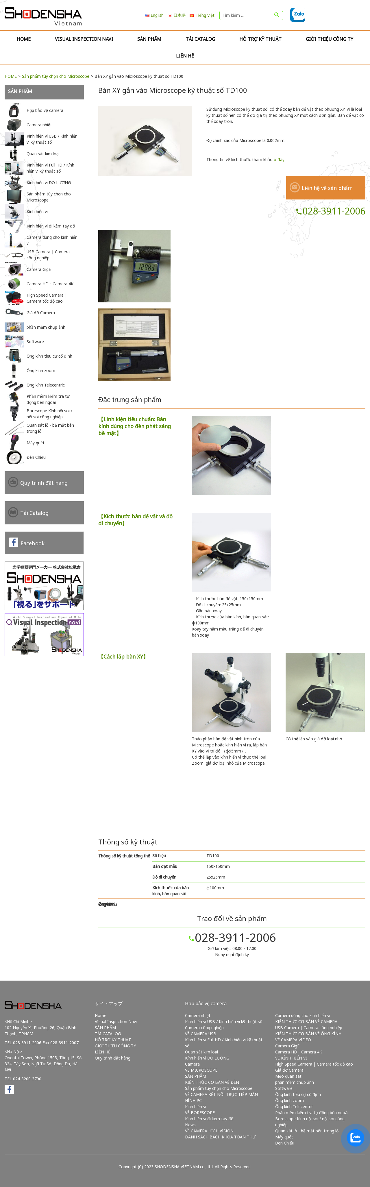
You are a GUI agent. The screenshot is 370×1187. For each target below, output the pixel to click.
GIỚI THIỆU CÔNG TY (329, 39)
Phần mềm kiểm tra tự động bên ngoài (311, 1112)
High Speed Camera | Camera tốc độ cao (314, 1064)
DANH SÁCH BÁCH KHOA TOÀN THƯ (220, 1137)
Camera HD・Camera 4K (298, 1052)
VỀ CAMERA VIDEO (293, 1039)
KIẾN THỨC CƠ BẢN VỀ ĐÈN (212, 1082)
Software (284, 1088)
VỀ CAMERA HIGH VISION (209, 1131)
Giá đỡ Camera (289, 1070)
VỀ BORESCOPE (200, 1112)
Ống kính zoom (289, 1100)
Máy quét (284, 1137)
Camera (192, 1064)
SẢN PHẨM (149, 39)
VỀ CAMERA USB (200, 1033)
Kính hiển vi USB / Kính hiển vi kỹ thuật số (223, 1021)
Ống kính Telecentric (294, 1106)
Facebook (33, 543)
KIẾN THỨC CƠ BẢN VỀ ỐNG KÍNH (308, 1033)
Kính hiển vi (195, 1106)
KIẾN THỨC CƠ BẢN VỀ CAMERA (306, 1021)
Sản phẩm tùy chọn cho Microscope (55, 76)
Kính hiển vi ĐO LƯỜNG (207, 1058)
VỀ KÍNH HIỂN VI (291, 1058)
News (190, 1124)
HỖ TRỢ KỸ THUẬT (260, 39)
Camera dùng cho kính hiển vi (302, 1015)
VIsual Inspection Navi (84, 39)
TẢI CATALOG (200, 39)
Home (24, 39)
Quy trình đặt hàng (44, 482)
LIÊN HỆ (185, 56)
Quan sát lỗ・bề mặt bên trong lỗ (306, 1131)
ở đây (279, 159)
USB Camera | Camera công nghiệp (308, 1027)
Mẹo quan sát (288, 1076)
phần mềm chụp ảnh (294, 1082)
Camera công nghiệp (204, 1027)
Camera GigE (287, 1046)
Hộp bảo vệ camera (206, 1003)
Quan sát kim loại (201, 1052)
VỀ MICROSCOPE (201, 1070)
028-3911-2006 (330, 211)
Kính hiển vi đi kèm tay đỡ (209, 1118)
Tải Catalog (34, 512)
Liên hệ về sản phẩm (327, 187)
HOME (11, 76)
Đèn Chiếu (284, 1143)
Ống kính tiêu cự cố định (298, 1094)
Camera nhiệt (197, 1015)
